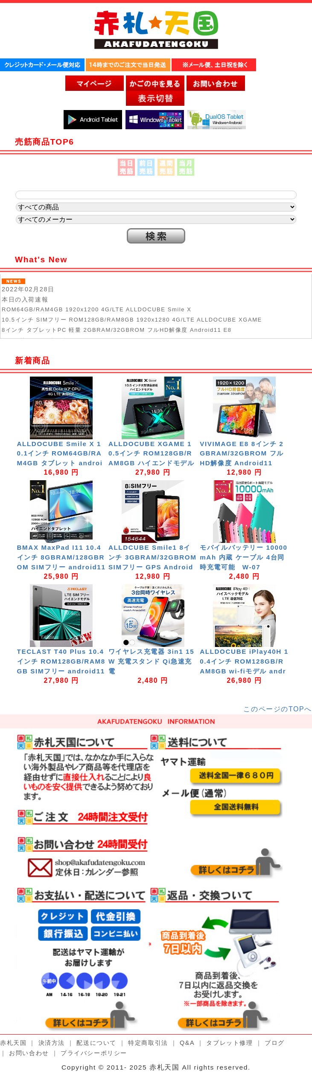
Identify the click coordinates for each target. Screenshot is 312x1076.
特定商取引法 (148, 1042)
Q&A (187, 1042)
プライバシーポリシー (94, 1053)
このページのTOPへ (277, 709)
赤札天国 (13, 1042)
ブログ (275, 1042)
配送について (96, 1042)
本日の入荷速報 (25, 299)
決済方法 (51, 1042)
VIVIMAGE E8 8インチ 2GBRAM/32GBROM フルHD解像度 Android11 (242, 453)
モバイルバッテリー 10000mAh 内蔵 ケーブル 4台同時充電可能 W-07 (243, 557)
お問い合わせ (29, 1053)
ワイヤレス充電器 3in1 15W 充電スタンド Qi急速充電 (151, 661)
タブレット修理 (229, 1042)
